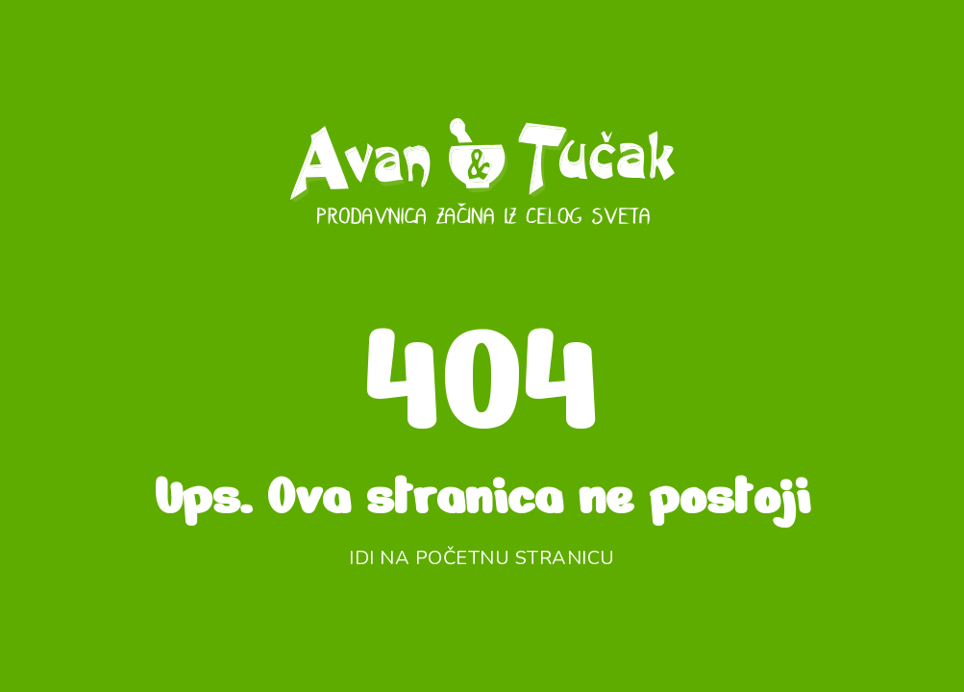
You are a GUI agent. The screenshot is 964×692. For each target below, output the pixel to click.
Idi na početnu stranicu (482, 558)
